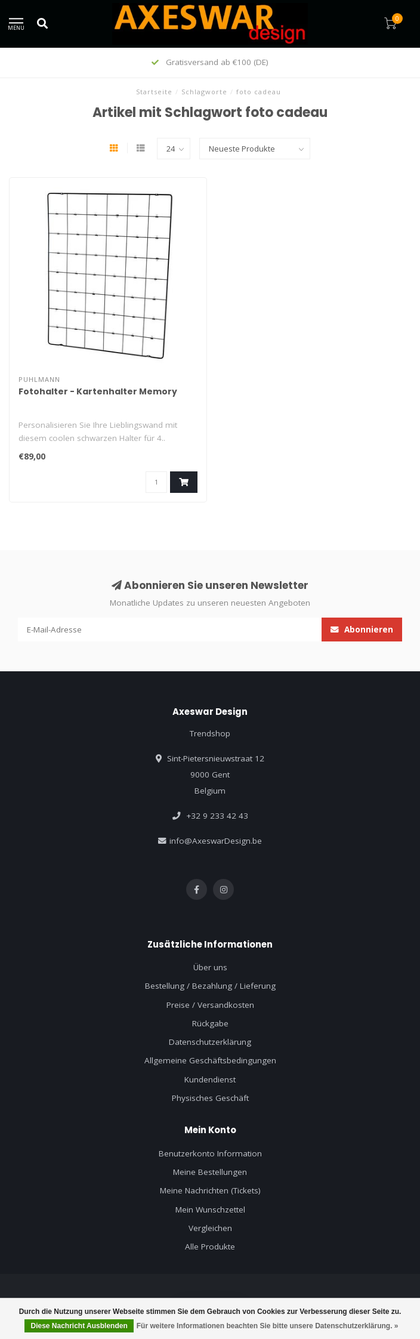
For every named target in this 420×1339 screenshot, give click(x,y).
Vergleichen (210, 1228)
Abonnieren (362, 629)
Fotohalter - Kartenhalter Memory (97, 391)
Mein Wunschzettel (210, 1209)
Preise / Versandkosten (210, 1004)
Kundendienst (210, 1079)
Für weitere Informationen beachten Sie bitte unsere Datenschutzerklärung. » (268, 1326)
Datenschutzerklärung (210, 1041)
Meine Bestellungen (210, 1172)
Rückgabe (210, 1023)
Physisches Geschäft (210, 1098)
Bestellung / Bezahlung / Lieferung (210, 985)
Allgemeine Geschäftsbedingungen (210, 1060)
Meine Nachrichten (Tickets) (210, 1190)
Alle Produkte (210, 1246)
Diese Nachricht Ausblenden (78, 1326)
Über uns (210, 967)
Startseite (154, 91)
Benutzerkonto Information (210, 1153)
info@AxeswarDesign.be (215, 840)
